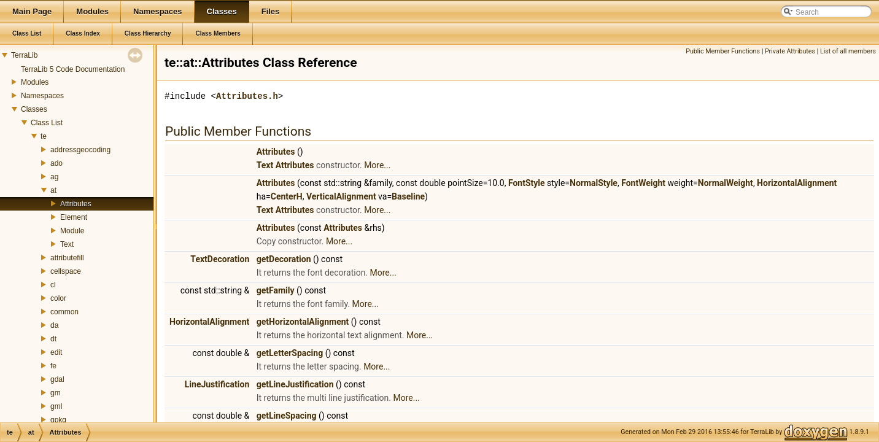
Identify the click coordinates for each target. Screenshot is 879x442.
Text (67, 244)
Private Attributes (790, 51)
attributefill (67, 258)
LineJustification (217, 384)
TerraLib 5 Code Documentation (73, 69)
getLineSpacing (287, 416)
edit (56, 352)
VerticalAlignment (341, 196)
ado (56, 163)
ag (54, 177)
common (64, 312)
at (53, 190)
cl (53, 285)
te (44, 136)
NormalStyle (594, 183)
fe (53, 366)
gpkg (58, 420)
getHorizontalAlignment (303, 322)
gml (56, 406)
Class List (47, 122)
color (58, 298)
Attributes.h (247, 96)
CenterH (287, 196)
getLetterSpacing (290, 353)
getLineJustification (295, 384)
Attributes (75, 204)
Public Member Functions (723, 51)
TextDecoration (219, 259)
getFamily (276, 290)
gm (55, 393)
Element (73, 217)
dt (53, 339)
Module (72, 231)
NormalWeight (725, 183)
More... (377, 165)
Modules (34, 82)
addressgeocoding (80, 149)
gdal (57, 379)
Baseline (408, 196)
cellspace (65, 271)
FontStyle (526, 183)
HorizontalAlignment (797, 183)
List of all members (848, 51)
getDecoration (284, 259)
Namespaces (42, 95)
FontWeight (643, 183)
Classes (34, 109)
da (54, 325)
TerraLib (24, 55)
